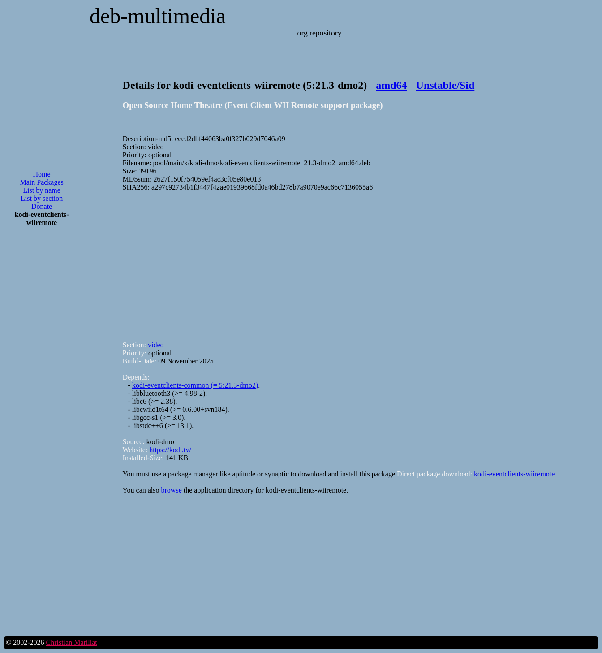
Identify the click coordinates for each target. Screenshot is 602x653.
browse (171, 490)
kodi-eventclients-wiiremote (514, 474)
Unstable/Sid (445, 85)
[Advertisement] (41, 377)
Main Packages (41, 182)
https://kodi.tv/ (170, 450)
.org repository (318, 32)
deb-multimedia (158, 16)
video (156, 345)
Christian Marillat (71, 642)
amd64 (391, 85)
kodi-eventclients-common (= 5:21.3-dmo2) (195, 385)
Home (42, 174)
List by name (41, 190)
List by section (42, 198)
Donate (41, 206)
